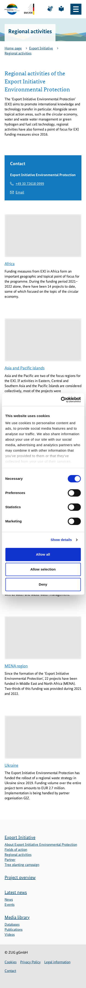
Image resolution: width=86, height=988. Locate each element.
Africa (10, 263)
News (9, 899)
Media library (17, 917)
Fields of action (16, 849)
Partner (10, 859)
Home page (13, 48)
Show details (61, 540)
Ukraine (11, 765)
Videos (10, 934)
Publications (13, 929)
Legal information (57, 962)
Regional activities (18, 53)
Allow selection (43, 569)
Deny (43, 584)
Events (9, 904)
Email (20, 192)
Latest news (16, 892)
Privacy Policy (30, 962)
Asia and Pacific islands (24, 368)
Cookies (11, 962)
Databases (12, 924)
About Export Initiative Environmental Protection (41, 844)
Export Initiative (41, 48)
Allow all (43, 554)
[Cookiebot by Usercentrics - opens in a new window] (61, 400)
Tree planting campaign (22, 864)
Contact (10, 971)
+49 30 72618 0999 (30, 183)
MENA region (16, 666)
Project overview (20, 877)
